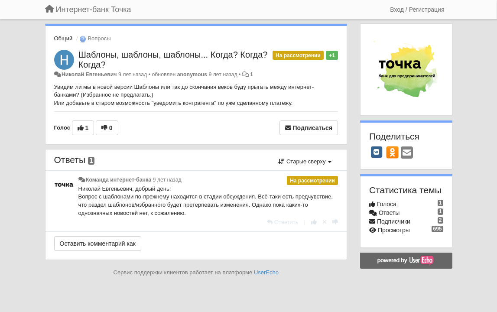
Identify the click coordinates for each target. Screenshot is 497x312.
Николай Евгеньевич (89, 75)
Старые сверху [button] (304, 161)
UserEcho (266, 272)
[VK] (376, 152)
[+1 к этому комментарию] (314, 222)
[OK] (392, 152)
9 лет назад (167, 180)
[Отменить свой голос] (324, 222)
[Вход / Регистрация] (417, 9)
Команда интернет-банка (118, 180)
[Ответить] (282, 222)
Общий (63, 38)
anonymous (192, 75)
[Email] (407, 153)
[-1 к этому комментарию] (335, 222)
